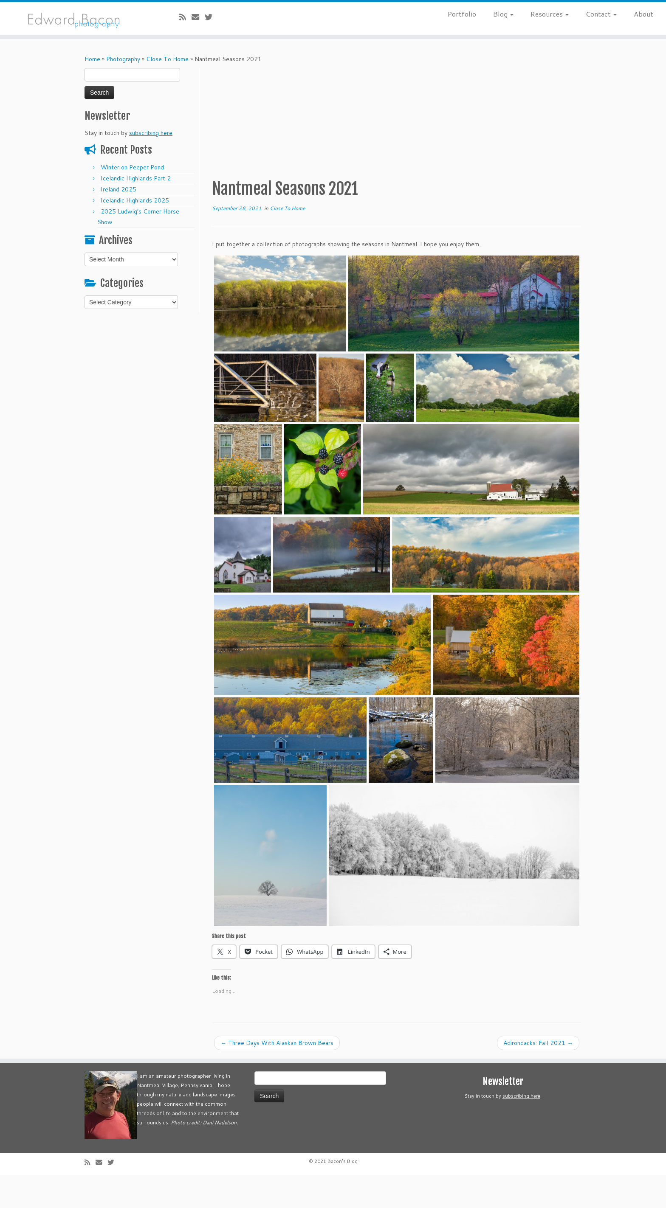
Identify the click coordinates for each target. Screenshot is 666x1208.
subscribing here (150, 133)
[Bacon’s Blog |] (77, 18)
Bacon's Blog (342, 1161)
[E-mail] (198, 16)
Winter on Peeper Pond (132, 167)
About (643, 14)
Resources (550, 14)
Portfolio (462, 14)
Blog (503, 14)
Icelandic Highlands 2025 (135, 200)
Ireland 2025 (118, 189)
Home (92, 59)
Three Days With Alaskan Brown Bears (276, 1043)
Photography (123, 59)
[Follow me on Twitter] (211, 16)
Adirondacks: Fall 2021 (538, 1043)
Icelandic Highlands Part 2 (136, 178)
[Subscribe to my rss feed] (185, 16)
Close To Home (167, 59)
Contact (601, 14)
